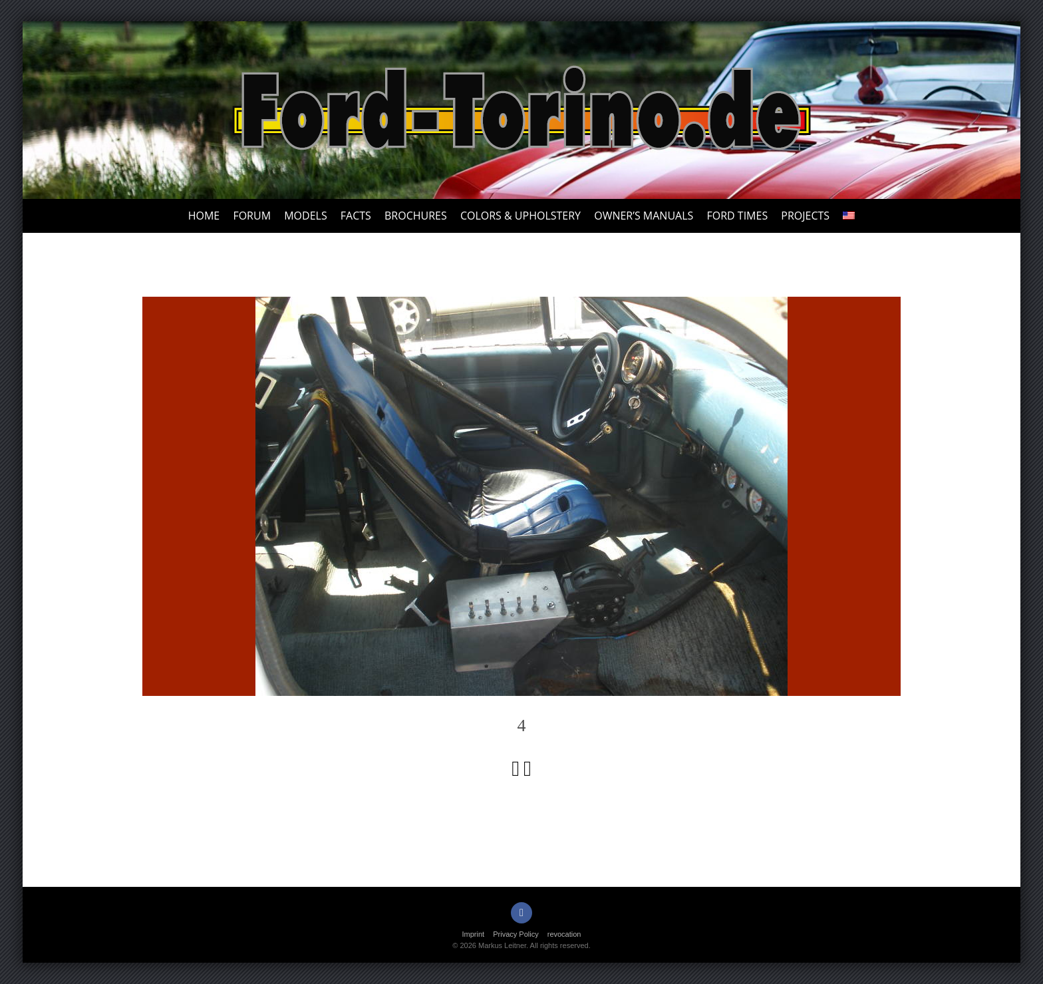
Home (204, 215)
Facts (356, 215)
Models (305, 215)
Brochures (415, 215)
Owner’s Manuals (643, 215)
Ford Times (737, 215)
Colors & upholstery (520, 215)
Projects (805, 215)
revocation (564, 934)
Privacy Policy (515, 934)
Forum (252, 215)
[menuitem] (848, 216)
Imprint (473, 934)
